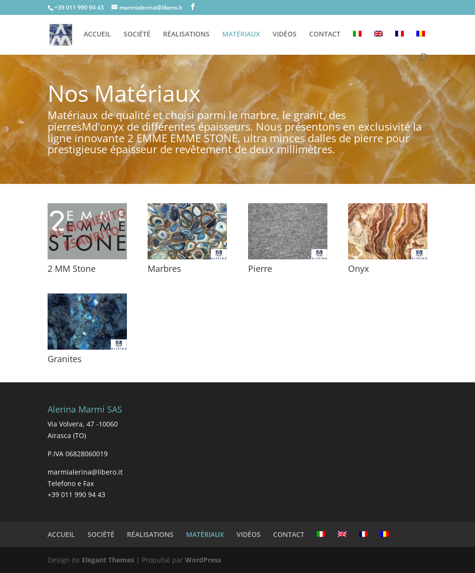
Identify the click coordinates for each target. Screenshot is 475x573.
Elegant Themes (108, 559)
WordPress (203, 559)
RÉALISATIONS (186, 34)
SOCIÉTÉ (137, 34)
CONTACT (324, 34)
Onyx (358, 268)
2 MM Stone (72, 268)
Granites (65, 359)
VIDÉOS (285, 34)
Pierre (260, 268)
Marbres (164, 268)
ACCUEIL (97, 34)
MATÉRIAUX (241, 34)
